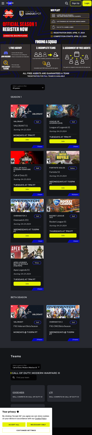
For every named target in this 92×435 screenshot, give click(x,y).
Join (27, 140)
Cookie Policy (40, 418)
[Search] (66, 3)
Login (87, 3)
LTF (51, 392)
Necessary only (38, 425)
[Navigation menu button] (2, 3)
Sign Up (75, 3)
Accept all (14, 425)
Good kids (18, 392)
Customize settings (26, 430)
